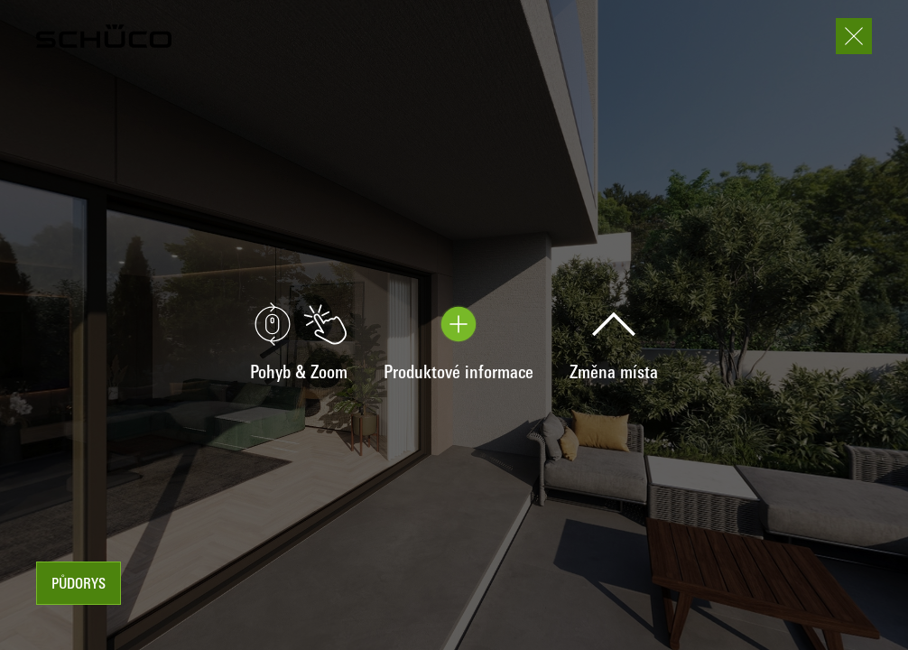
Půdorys (78, 585)
